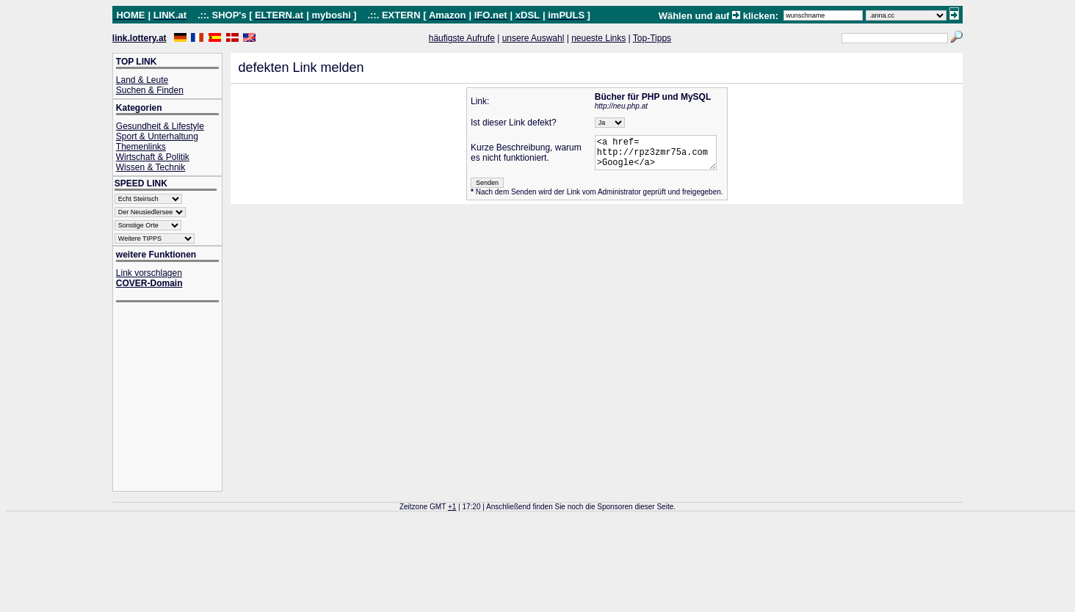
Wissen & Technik (150, 167)
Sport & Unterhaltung (157, 136)
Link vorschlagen (149, 273)
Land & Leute (142, 80)
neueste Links (598, 38)
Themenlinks (141, 147)
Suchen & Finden (150, 90)
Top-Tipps (652, 38)
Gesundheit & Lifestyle (160, 126)
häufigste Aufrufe (462, 38)
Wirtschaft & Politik (152, 157)
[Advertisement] (175, 398)
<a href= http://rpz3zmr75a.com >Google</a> (656, 156)
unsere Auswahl (533, 38)
